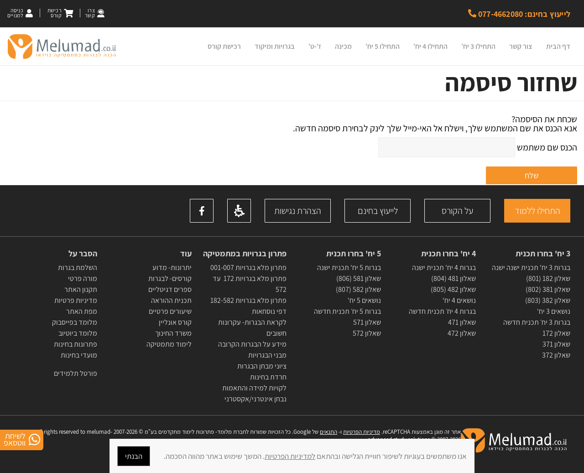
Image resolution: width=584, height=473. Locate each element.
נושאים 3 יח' (553, 311)
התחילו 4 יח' (430, 46)
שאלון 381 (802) (548, 289)
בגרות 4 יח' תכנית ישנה (444, 267)
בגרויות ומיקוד (275, 46)
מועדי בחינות (79, 355)
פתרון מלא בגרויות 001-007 (248, 267)
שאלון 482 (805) (453, 289)
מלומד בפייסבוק (74, 322)
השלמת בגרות (77, 267)
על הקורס (457, 211)
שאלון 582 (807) (358, 289)
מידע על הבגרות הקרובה (252, 344)
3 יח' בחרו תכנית (543, 253)
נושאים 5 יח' (364, 300)
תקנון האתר (80, 289)
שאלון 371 (556, 344)
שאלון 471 (462, 322)
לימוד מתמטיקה (169, 344)
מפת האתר (81, 311)
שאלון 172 (556, 333)
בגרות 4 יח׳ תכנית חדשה (442, 311)
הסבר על (82, 253)
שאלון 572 (367, 333)
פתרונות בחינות (74, 344)
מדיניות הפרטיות (361, 432)
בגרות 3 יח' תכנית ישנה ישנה (531, 267)
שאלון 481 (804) (453, 278)
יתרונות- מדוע (172, 267)
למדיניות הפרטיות (290, 456)
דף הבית (558, 46)
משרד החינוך (173, 333)
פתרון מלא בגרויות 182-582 (248, 300)
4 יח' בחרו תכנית (448, 253)
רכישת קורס (224, 46)
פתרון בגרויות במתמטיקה (245, 253)
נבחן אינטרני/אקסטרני (255, 399)
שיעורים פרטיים (170, 311)
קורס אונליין (175, 322)
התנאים (328, 432)
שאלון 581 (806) (358, 278)
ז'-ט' (314, 46)
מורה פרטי (82, 278)
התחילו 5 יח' (382, 46)
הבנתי (133, 456)
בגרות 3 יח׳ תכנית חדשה (536, 322)
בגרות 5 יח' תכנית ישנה (349, 267)
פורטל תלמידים (75, 373)
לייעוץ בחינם (378, 211)
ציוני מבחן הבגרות (262, 366)
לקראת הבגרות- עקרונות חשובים (252, 327)
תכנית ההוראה (171, 300)
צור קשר (520, 46)
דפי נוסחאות (269, 311)
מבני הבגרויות (267, 355)
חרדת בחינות (268, 377)
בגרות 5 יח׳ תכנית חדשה (347, 311)
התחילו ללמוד (537, 211)
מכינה (343, 46)
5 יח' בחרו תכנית (353, 253)
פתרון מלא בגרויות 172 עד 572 (250, 284)
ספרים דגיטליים (170, 289)
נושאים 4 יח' (459, 300)
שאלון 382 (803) (547, 300)
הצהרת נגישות (297, 211)
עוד (185, 253)
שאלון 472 (462, 333)
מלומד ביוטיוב (77, 333)
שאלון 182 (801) (548, 278)
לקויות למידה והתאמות (254, 388)
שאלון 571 (367, 322)
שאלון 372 (556, 355)
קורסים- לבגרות (170, 278)
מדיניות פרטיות (75, 300)
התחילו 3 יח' (478, 46)
